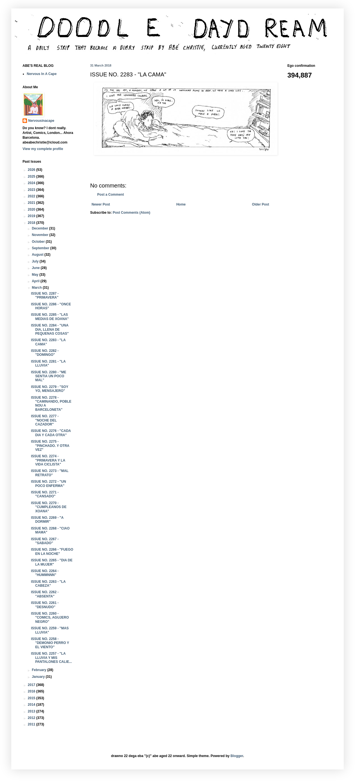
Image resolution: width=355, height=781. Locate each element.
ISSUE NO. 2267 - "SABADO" (45, 541)
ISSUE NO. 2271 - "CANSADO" (45, 494)
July (35, 261)
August (38, 255)
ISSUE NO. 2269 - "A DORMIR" (47, 520)
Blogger (236, 756)
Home (181, 204)
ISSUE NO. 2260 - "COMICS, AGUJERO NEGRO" (50, 618)
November (40, 235)
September (41, 248)
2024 (32, 183)
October (39, 242)
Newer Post (101, 204)
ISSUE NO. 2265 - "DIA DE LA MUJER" (51, 562)
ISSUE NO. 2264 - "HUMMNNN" (45, 573)
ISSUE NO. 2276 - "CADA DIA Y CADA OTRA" (51, 433)
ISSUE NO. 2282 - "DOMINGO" (45, 353)
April (36, 281)
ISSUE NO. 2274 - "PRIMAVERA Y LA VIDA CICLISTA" (48, 460)
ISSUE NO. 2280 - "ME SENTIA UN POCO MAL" (48, 376)
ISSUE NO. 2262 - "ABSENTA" (45, 594)
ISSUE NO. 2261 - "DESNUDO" (45, 605)
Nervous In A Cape (42, 74)
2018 (32, 223)
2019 (32, 216)
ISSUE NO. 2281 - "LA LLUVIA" (48, 363)
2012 (32, 718)
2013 (32, 711)
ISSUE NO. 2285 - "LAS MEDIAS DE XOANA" (50, 317)
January (39, 677)
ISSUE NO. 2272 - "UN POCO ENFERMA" (48, 483)
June (36, 268)
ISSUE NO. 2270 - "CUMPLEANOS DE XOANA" (48, 507)
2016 (32, 691)
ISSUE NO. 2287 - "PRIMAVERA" (45, 295)
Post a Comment (110, 195)
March (37, 288)
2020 (32, 209)
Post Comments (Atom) (131, 213)
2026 (32, 170)
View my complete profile (43, 149)
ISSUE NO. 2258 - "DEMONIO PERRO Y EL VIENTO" (50, 643)
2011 (32, 724)
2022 (32, 196)
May (35, 275)
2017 (32, 685)
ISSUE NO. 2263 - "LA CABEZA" (48, 584)
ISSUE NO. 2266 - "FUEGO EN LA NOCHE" (52, 551)
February (39, 670)
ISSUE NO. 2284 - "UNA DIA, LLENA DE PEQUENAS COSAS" (50, 329)
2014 (32, 705)
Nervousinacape (41, 121)
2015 (32, 698)
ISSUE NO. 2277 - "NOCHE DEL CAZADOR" (45, 420)
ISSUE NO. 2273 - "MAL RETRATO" (49, 473)
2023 (32, 190)
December (40, 228)
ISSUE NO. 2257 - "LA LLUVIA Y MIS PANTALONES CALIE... (51, 658)
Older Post (260, 204)
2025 (32, 176)
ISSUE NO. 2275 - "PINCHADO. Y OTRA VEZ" (50, 446)
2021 (32, 203)
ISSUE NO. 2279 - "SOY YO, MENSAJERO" (49, 389)
